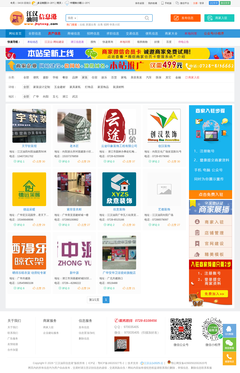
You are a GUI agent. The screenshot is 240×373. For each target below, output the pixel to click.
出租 (82, 24)
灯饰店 (89, 87)
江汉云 (152, 363)
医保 (158, 77)
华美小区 (115, 24)
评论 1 (21, 161)
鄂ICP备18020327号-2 (111, 363)
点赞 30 (40, 161)
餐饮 (65, 77)
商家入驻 (194, 77)
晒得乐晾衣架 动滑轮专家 (29, 272)
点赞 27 (85, 224)
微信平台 (184, 3)
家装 (85, 77)
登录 (202, 3)
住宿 (94, 77)
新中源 (74, 272)
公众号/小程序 (214, 33)
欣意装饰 (119, 209)
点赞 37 (130, 161)
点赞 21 (130, 288)
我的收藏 (152, 3)
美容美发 (136, 77)
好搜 (157, 41)
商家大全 (171, 33)
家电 (124, 77)
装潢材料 (118, 87)
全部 (26, 77)
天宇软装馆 (29, 146)
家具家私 (75, 87)
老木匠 (74, 146)
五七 (55, 96)
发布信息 (84, 327)
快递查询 (108, 41)
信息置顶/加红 (87, 332)
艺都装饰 (164, 209)
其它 (168, 77)
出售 (100, 24)
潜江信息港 (77, 41)
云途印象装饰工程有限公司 (119, 146)
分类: (11, 77)
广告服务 (13, 338)
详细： (12, 87)
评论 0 (66, 161)
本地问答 (190, 33)
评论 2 (156, 161)
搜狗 (93, 41)
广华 (36, 96)
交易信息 (132, 33)
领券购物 (142, 41)
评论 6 (21, 288)
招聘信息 (93, 33)
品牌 (75, 77)
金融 (178, 77)
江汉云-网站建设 (54, 41)
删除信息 (84, 338)
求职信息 (112, 33)
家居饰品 (103, 87)
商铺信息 (74, 33)
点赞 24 (85, 288)
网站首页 (15, 33)
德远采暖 (29, 209)
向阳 (46, 96)
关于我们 (13, 327)
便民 (36, 77)
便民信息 (152, 33)
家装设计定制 (41, 87)
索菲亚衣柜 (74, 209)
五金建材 (59, 87)
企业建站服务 (51, 332)
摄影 (46, 77)
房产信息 (54, 33)
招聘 (106, 24)
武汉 (75, 96)
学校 (55, 77)
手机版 (166, 3)
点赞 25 (40, 288)
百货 (114, 77)
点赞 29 (85, 161)
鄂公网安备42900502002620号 (187, 363)
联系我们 (13, 332)
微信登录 (225, 3)
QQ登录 (214, 3)
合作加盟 (13, 349)
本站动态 (32, 41)
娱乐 (104, 77)
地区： (12, 96)
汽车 (149, 77)
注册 (195, 3)
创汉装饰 (164, 146)
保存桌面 (139, 3)
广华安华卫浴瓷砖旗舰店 (119, 272)
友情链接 (13, 344)
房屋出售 (91, 24)
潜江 (65, 96)
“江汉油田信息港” (64, 363)
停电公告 (183, 41)
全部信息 (34, 33)
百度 (169, 41)
